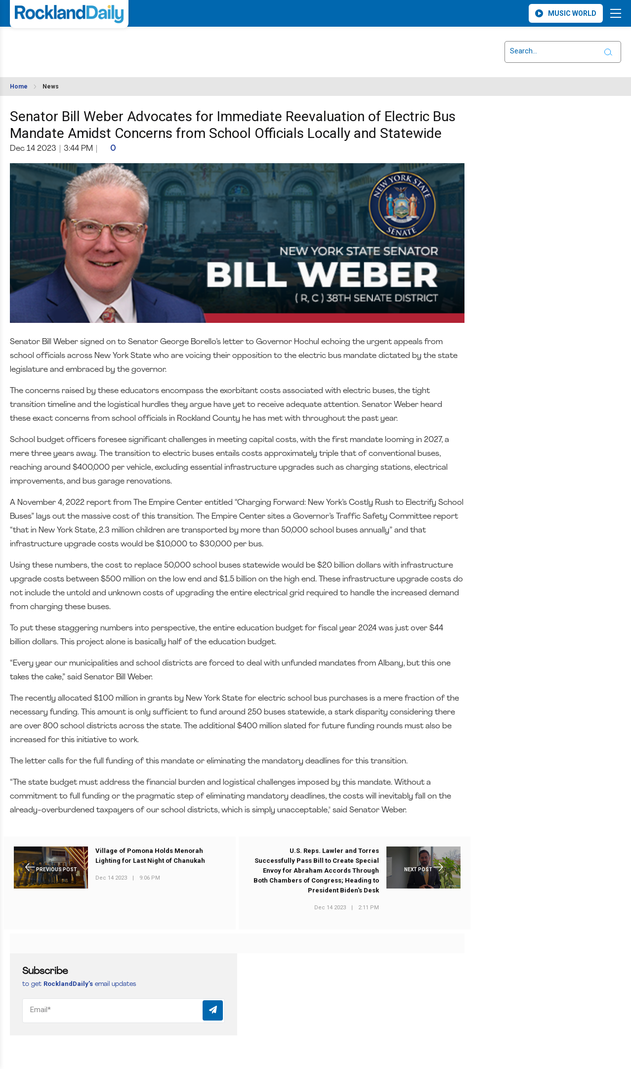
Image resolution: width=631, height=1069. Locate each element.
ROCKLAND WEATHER (97, 46)
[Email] (123, 1010)
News (50, 86)
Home (19, 86)
